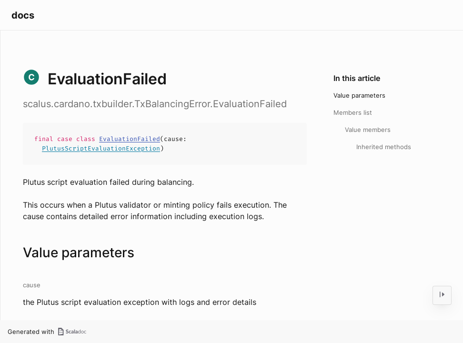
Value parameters (359, 95)
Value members (368, 129)
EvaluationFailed (129, 139)
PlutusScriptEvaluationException (101, 148)
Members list (352, 112)
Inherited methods (383, 147)
